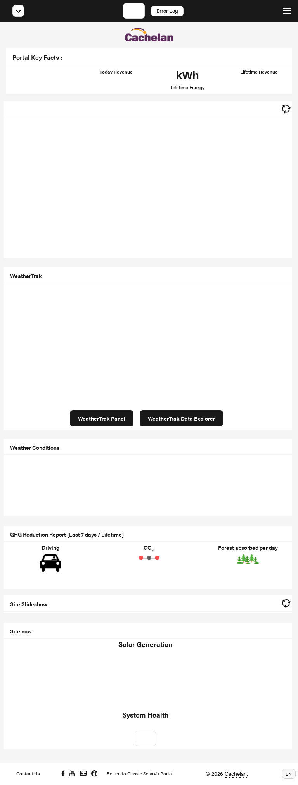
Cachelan (236, 773)
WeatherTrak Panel (101, 418)
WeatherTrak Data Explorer (181, 418)
